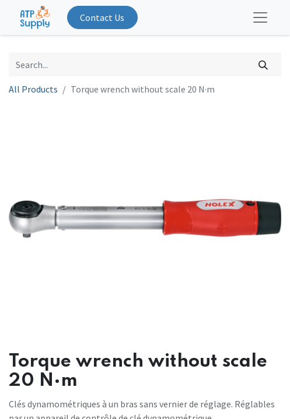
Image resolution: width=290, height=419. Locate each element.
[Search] (263, 64)
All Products (33, 89)
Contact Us (102, 17)
